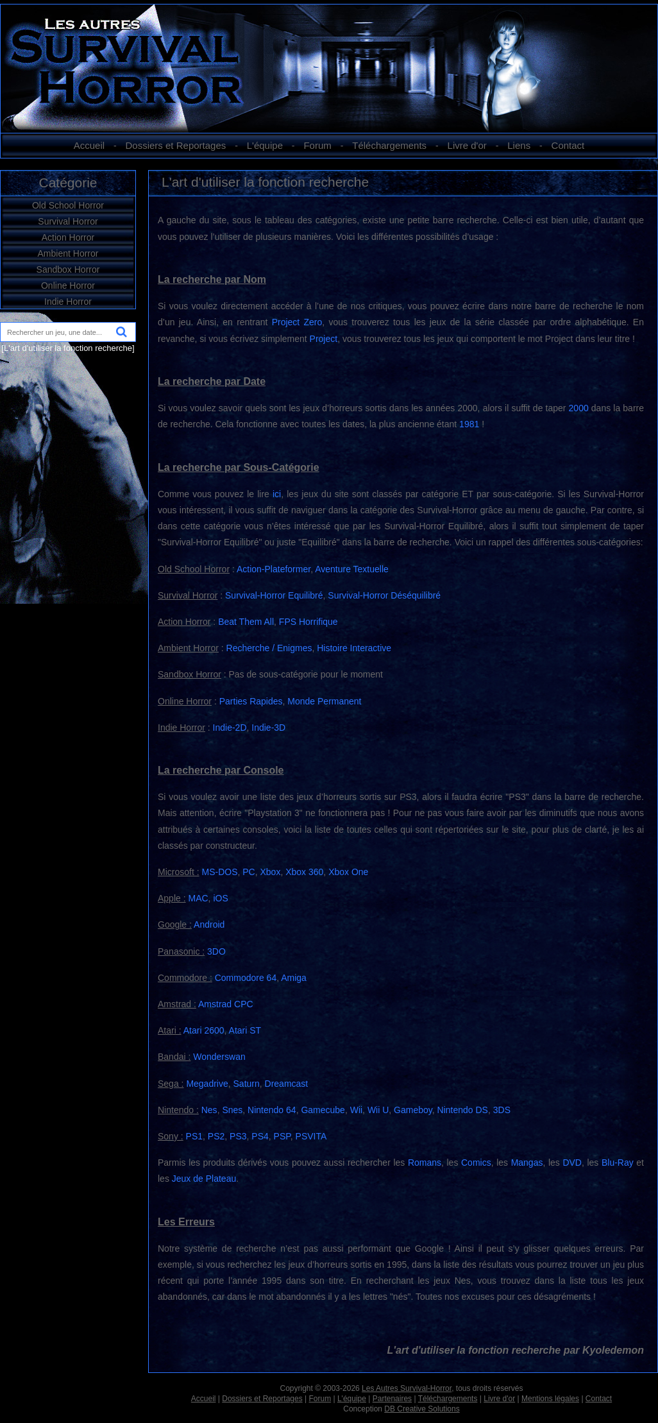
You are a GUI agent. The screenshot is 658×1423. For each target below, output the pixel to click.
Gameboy (413, 1110)
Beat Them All (246, 622)
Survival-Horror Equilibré (274, 595)
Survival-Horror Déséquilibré (384, 595)
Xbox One (348, 872)
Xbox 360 (304, 872)
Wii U (378, 1110)
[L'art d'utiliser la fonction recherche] (67, 348)
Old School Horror (68, 205)
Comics (476, 1162)
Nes (209, 1110)
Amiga (294, 978)
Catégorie (67, 182)
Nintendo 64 (272, 1110)
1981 (469, 424)
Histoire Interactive (354, 648)
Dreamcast (286, 1083)
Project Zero (297, 322)
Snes (232, 1110)
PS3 (238, 1136)
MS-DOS (219, 872)
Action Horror (68, 237)
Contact (568, 145)
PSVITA (311, 1136)
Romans (424, 1162)
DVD (572, 1162)
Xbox (270, 872)
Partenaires (392, 1398)
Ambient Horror (68, 253)
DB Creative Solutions (421, 1408)
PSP (282, 1136)
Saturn (246, 1083)
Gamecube (322, 1110)
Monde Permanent (324, 701)
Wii (356, 1110)
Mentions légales (550, 1398)
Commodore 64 (246, 978)
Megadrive (207, 1083)
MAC (198, 898)
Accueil (89, 145)
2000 (579, 408)
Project (324, 339)
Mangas (527, 1162)
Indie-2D (230, 727)
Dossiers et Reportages (176, 145)
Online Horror (68, 285)
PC (248, 872)
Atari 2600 (203, 1030)
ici (277, 494)
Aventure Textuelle (352, 569)
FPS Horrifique (308, 622)
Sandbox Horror (68, 269)
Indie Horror (68, 301)
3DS (501, 1110)
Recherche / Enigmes (269, 648)
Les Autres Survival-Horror (406, 1388)
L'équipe (265, 145)
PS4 (259, 1136)
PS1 (194, 1136)
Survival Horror (67, 221)
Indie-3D (268, 727)
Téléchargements (389, 145)
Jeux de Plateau (204, 1178)
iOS (220, 898)
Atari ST (245, 1030)
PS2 (216, 1136)
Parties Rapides (251, 701)
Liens (518, 145)
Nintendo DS (462, 1110)
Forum (317, 145)
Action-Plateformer (273, 569)
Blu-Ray (618, 1162)
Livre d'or (467, 145)
